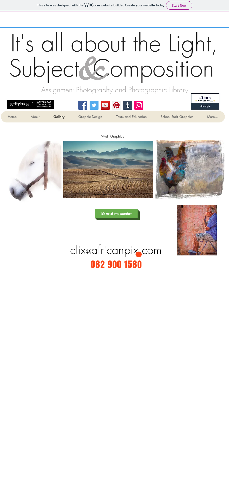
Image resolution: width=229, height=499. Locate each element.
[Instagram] (138, 105)
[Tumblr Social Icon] (127, 105)
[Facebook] (82, 105)
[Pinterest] (116, 105)
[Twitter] (94, 105)
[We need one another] (116, 213)
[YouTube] (105, 105)
